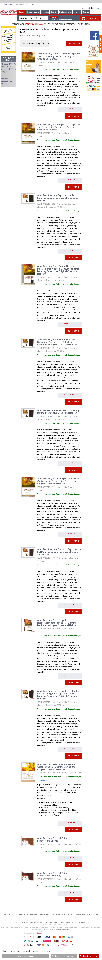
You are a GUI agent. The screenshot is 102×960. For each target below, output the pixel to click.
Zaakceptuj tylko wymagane (64, 956)
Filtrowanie (74, 43)
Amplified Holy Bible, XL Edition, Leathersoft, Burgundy (53, 874)
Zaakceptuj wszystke (89, 956)
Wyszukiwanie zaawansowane (61, 20)
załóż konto (96, 8)
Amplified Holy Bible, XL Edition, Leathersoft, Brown (53, 839)
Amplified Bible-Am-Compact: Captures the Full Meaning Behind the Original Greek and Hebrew (59, 552)
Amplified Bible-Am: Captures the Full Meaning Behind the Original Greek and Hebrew (57, 198)
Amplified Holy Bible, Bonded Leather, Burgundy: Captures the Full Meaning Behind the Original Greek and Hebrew (57, 342)
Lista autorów (83, 922)
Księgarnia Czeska (27, 922)
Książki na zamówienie (36, 12)
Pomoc (86, 12)
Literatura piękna (6, 67)
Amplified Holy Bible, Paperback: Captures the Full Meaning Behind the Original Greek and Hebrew (58, 127)
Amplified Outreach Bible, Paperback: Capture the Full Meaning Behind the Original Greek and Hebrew (56, 767)
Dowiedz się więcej (25, 956)
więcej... (5, 71)
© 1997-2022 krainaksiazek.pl (16, 914)
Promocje (45, 12)
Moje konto (77, 12)
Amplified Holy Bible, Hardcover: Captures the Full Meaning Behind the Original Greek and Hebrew (58, 56)
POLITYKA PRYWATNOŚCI (62, 914)
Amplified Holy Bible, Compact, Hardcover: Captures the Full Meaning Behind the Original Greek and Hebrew (58, 481)
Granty (54, 12)
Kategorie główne (8, 59)
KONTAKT (34, 914)
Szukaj (21, 12)
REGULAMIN (45, 914)
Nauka (5, 64)
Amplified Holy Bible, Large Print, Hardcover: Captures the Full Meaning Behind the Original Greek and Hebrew (57, 623)
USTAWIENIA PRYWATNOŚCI (86, 914)
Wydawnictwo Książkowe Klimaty (50, 922)
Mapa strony (70, 922)
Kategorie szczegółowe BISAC (6, 81)
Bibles (45, 29)
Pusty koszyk (92, 18)
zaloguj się (86, 8)
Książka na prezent (66, 12)
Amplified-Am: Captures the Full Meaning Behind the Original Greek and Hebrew (58, 411)
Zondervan (42, 780)
